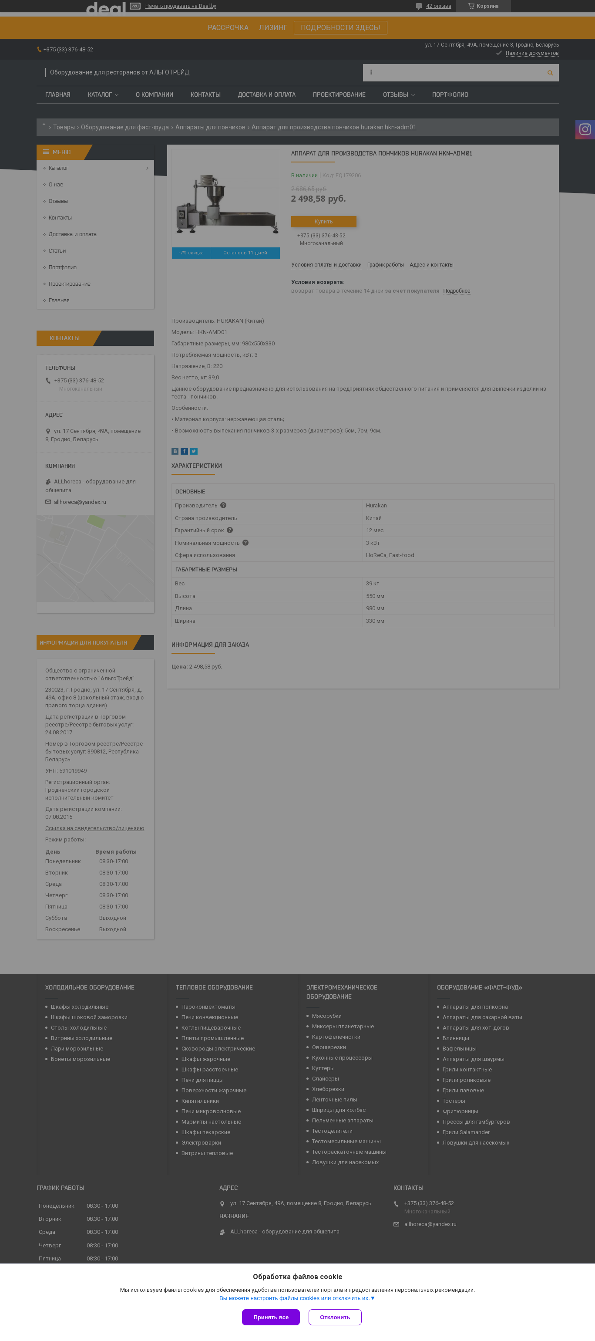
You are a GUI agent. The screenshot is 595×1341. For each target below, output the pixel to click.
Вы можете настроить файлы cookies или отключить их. (294, 1298)
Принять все (271, 1317)
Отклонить (335, 1317)
